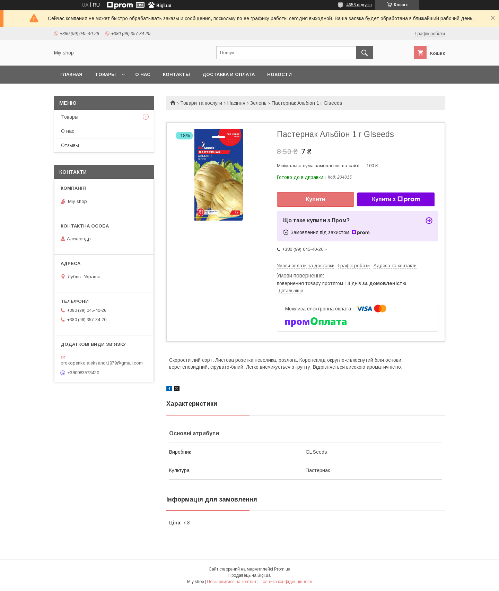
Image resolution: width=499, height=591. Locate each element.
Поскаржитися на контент (231, 581)
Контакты (176, 74)
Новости (279, 74)
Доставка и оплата (228, 74)
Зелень (258, 103)
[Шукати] (364, 52)
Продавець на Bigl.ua (249, 575)
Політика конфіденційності (286, 581)
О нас (142, 74)
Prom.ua (282, 569)
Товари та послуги (201, 103)
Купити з (396, 199)
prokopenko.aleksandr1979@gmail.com (102, 363)
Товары (105, 74)
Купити (315, 199)
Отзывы (70, 145)
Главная (71, 74)
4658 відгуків (359, 4)
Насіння (236, 103)
